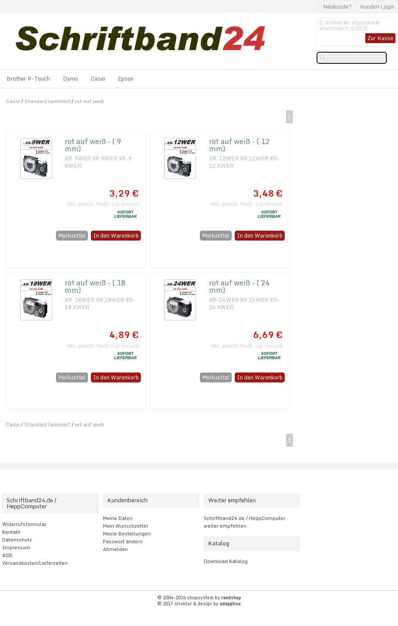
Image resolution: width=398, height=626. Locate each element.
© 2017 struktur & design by (199, 603)
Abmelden (115, 549)
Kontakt (11, 532)
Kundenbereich (127, 500)
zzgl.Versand (125, 203)
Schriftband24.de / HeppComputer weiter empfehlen (244, 522)
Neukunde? (337, 6)
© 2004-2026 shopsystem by (199, 597)
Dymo (70, 78)
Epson (126, 78)
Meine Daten (118, 518)
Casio (98, 78)
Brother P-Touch (28, 78)
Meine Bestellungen (127, 534)
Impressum (16, 547)
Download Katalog (226, 561)
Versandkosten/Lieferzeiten (35, 563)
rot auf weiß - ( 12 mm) (239, 144)
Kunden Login (377, 6)
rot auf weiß (89, 101)
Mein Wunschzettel (125, 526)
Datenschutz (17, 540)
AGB (7, 555)
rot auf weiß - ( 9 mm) (93, 144)
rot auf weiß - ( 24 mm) (239, 286)
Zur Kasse (380, 38)
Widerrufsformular (24, 524)
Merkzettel (72, 235)
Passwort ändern (123, 541)
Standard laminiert (47, 101)
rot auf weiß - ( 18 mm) (95, 286)
